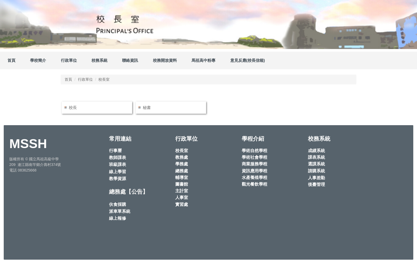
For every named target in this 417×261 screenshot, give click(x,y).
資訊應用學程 (254, 171)
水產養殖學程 (254, 177)
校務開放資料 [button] (165, 60)
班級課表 (117, 164)
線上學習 (117, 171)
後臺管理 (316, 184)
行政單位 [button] (69, 60)
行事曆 (115, 150)
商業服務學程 (254, 164)
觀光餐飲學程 (254, 184)
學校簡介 (38, 60)
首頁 (11, 60)
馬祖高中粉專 (203, 60)
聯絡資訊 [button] (130, 60)
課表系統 (316, 157)
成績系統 (316, 150)
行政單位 (85, 79)
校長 (73, 107)
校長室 (104, 79)
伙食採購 (117, 204)
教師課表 (117, 157)
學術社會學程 (254, 157)
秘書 (147, 107)
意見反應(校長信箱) (247, 60)
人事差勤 (316, 178)
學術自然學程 (254, 150)
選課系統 (316, 164)
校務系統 (99, 60)
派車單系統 (119, 211)
